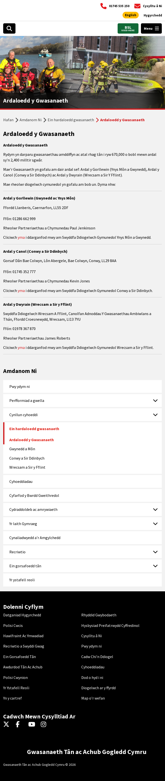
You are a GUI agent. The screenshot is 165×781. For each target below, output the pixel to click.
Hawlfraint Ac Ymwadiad (23, 635)
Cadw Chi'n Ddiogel (97, 656)
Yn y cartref (12, 698)
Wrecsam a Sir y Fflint (27, 467)
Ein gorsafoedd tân (25, 565)
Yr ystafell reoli (22, 579)
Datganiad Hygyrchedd (22, 614)
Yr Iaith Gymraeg (23, 523)
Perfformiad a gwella (26, 400)
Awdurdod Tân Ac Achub (22, 666)
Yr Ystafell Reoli (16, 687)
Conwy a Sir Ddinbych (26, 458)
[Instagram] (45, 724)
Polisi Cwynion (15, 677)
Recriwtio (17, 551)
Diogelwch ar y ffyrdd (98, 687)
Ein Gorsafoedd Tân (19, 656)
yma (22, 237)
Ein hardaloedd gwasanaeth (71, 119)
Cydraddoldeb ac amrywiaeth (33, 509)
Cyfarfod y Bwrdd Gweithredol (34, 495)
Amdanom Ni (30, 119)
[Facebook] (20, 724)
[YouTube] (32, 724)
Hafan (8, 119)
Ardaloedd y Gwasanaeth (31, 439)
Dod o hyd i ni (92, 677)
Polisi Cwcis (13, 625)
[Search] (9, 28)
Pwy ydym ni (19, 386)
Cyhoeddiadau (20, 481)
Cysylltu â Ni (91, 635)
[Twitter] (7, 724)
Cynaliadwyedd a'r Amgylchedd (34, 537)
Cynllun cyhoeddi (23, 414)
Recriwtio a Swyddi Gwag (23, 646)
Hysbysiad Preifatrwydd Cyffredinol (110, 625)
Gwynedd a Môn (22, 448)
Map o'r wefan (93, 698)
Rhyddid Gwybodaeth (98, 614)
